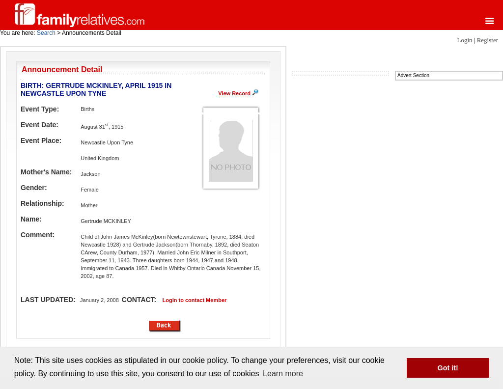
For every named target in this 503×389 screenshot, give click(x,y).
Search (46, 32)
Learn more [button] (283, 373)
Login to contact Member (195, 300)
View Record (234, 93)
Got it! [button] (448, 368)
